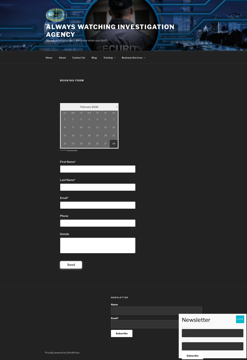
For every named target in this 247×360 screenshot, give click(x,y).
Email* (64, 197)
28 (113, 143)
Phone (64, 215)
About (62, 57)
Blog (94, 57)
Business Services (134, 57)
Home (49, 57)
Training (109, 57)
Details (64, 233)
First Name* (68, 161)
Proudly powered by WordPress (62, 352)
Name (156, 308)
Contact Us (78, 57)
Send (71, 264)
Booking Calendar (72, 149)
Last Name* (67, 179)
